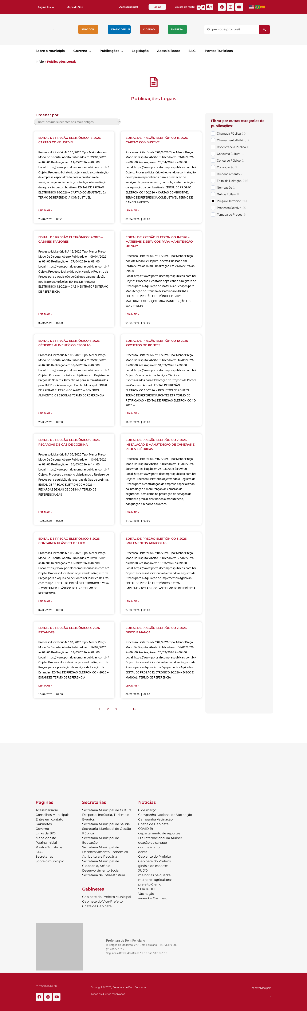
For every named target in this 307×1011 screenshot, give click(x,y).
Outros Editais (226, 194)
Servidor (87, 29)
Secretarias (44, 856)
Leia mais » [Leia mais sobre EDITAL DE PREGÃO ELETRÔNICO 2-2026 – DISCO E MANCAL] (132, 684)
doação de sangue (152, 842)
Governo (82, 51)
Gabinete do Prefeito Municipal (106, 896)
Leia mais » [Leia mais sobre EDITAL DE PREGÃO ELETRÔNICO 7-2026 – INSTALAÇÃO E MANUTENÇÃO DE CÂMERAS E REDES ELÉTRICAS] (132, 511)
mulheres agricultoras (155, 879)
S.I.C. (192, 51)
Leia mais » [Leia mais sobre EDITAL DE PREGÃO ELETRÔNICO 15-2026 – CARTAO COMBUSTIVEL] (132, 210)
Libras (157, 6)
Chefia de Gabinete (153, 823)
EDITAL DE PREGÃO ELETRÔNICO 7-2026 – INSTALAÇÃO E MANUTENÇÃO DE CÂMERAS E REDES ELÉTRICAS (160, 444)
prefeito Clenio (149, 883)
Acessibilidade (168, 51)
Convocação (225, 167)
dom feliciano (149, 846)
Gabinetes (44, 823)
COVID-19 (145, 828)
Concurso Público (229, 160)
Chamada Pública (229, 133)
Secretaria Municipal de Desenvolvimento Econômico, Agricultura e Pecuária (105, 851)
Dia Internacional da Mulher (160, 837)
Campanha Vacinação (155, 818)
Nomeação (224, 187)
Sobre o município (50, 51)
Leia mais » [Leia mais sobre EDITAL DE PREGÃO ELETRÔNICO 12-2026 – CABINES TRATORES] (45, 314)
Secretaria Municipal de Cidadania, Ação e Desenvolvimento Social (100, 865)
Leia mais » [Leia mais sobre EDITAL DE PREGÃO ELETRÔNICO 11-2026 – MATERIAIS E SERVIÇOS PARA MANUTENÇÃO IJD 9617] (132, 314)
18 (135, 707)
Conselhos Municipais (52, 814)
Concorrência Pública (231, 147)
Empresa (177, 29)
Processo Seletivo (229, 207)
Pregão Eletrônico (229, 201)
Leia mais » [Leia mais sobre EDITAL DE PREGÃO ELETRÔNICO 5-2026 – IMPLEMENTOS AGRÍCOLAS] (132, 600)
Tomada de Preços (229, 214)
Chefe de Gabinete (97, 905)
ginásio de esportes (153, 865)
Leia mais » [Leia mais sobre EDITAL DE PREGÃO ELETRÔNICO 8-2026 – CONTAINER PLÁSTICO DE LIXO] (45, 600)
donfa (142, 851)
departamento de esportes (159, 832)
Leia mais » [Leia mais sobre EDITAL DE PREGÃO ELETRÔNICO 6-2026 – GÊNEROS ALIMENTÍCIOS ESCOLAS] (45, 413)
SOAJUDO (146, 888)
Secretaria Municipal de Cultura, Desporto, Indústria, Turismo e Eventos (107, 813)
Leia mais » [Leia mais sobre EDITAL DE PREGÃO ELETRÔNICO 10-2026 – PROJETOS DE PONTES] (132, 413)
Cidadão (149, 29)
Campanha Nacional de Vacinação (165, 814)
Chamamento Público (231, 140)
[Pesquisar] (264, 29)
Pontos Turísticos (219, 51)
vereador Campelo (152, 897)
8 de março (147, 809)
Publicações (111, 51)
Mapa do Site (75, 7)
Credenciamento (228, 174)
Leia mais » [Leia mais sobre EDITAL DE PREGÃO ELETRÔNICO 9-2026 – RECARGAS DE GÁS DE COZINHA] (45, 511)
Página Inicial (46, 7)
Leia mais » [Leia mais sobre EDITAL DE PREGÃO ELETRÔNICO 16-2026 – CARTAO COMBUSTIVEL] (45, 210)
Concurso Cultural (229, 153)
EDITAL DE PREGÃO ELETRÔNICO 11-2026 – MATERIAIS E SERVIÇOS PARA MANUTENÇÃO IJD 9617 (159, 241)
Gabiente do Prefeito (154, 856)
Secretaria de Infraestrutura (103, 874)
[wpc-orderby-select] (77, 122)
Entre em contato (49, 818)
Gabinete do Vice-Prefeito (102, 901)
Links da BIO (46, 832)
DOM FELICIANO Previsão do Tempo (154, 768)
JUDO (143, 870)
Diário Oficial (121, 29)
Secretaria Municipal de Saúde (106, 823)
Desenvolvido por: (260, 987)
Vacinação (146, 893)
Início (40, 61)
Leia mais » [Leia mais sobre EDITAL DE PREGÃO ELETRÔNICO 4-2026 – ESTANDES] (45, 684)
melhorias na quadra (154, 874)
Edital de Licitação (229, 180)
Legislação (140, 51)
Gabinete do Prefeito (154, 860)
